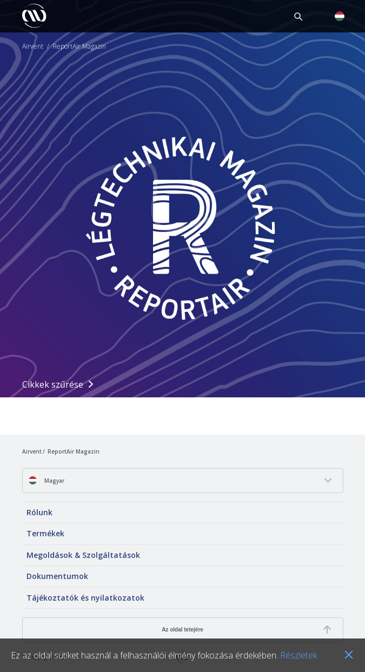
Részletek (298, 655)
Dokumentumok (57, 576)
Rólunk (39, 512)
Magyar (46, 480)
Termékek (45, 533)
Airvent (32, 46)
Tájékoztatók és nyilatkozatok (85, 598)
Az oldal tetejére (182, 630)
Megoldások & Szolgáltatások (83, 555)
